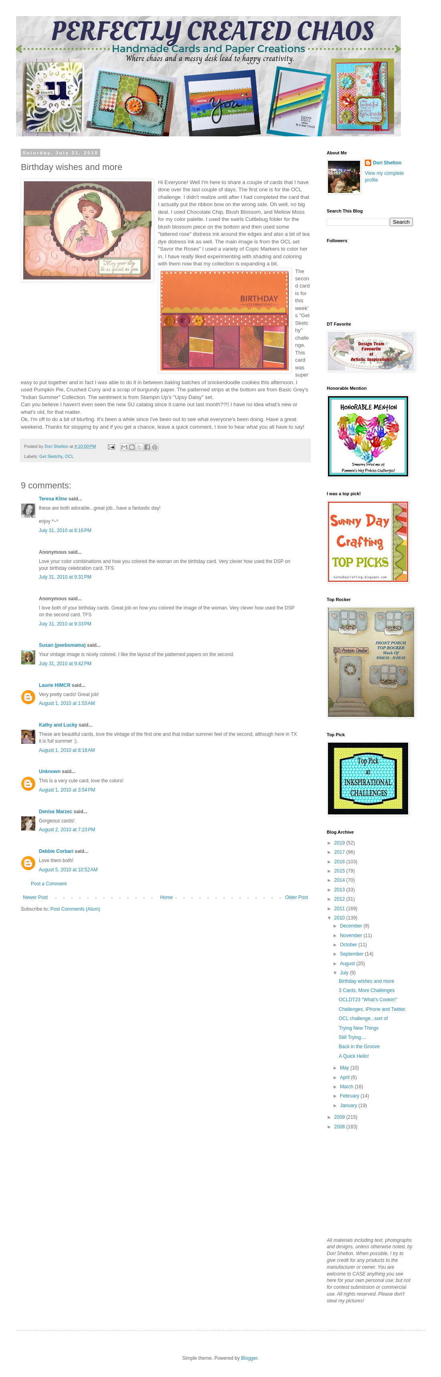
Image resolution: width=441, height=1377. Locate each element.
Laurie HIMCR (55, 685)
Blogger (249, 1358)
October (349, 945)
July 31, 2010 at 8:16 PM (65, 530)
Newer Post (35, 897)
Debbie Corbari (56, 851)
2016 (340, 862)
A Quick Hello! (354, 1056)
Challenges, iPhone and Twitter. (373, 1009)
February (350, 1096)
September (352, 954)
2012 (340, 899)
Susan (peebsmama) (62, 645)
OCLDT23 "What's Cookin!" (368, 999)
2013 (340, 890)
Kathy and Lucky (58, 725)
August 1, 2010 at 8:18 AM (67, 750)
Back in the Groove (359, 1046)
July (345, 973)
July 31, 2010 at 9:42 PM (65, 663)
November (352, 935)
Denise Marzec (55, 811)
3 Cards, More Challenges (366, 990)
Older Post (296, 897)
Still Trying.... (352, 1037)
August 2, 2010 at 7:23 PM (67, 829)
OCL (69, 456)
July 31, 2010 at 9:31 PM (65, 577)
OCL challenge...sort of (363, 1018)
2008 (340, 1127)
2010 (340, 918)
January (349, 1105)
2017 (340, 852)
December (352, 926)
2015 (340, 871)
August (348, 963)
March (347, 1086)
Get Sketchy (51, 456)
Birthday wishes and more (366, 981)
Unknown (50, 771)
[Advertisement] (367, 1183)
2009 (340, 1117)
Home (166, 897)
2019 (340, 843)
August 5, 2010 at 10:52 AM (68, 870)
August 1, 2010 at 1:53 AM (67, 703)
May (345, 1068)
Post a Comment (49, 884)
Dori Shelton (387, 163)
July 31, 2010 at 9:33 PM (65, 624)
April (345, 1077)
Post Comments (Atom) (75, 909)
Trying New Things (358, 1028)
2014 (340, 880)
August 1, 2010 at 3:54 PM (67, 790)
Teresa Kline (53, 499)
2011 (340, 908)
